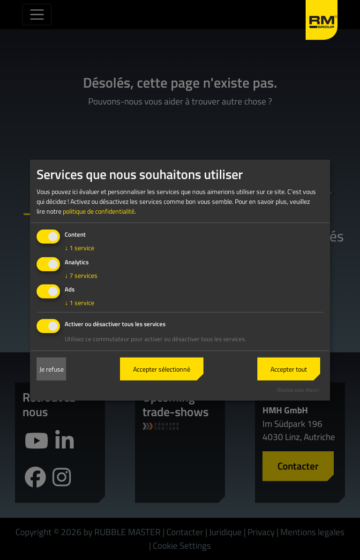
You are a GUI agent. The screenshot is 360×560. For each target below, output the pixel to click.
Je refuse (51, 369)
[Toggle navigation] (37, 14)
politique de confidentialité (99, 211)
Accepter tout (288, 369)
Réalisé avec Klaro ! (298, 390)
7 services (81, 275)
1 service (79, 248)
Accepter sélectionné (161, 369)
